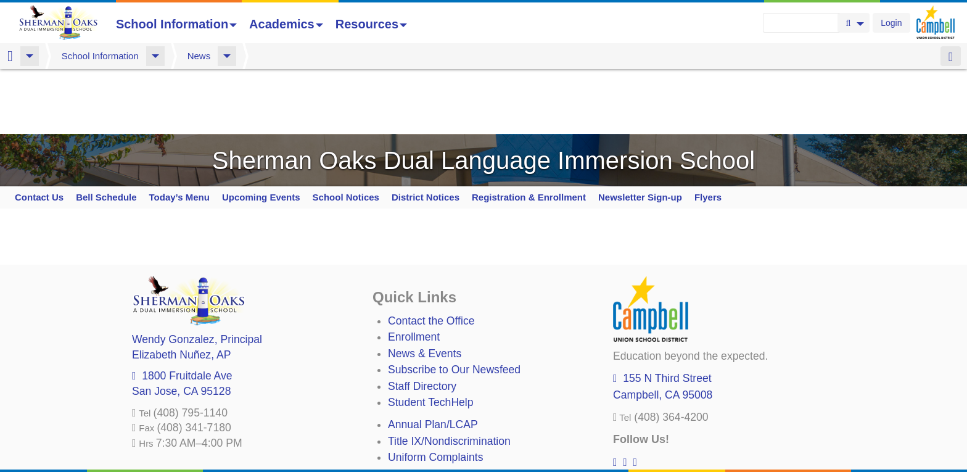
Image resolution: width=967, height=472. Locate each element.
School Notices (346, 132)
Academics (286, 24)
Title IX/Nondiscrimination (449, 376)
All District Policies (432, 441)
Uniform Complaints (435, 392)
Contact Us (39, 132)
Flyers (708, 132)
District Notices (425, 132)
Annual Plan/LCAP (433, 360)
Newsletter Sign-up (640, 132)
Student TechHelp (431, 337)
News (199, 56)
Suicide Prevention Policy (449, 425)
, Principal (197, 274)
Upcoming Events (261, 132)
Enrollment (414, 272)
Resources (371, 24)
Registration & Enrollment (529, 132)
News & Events (424, 289)
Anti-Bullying (418, 409)
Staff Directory (422, 321)
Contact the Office (431, 256)
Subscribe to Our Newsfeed (454, 305)
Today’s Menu (179, 132)
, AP (181, 290)
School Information (176, 24)
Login (891, 23)
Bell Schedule (106, 132)
